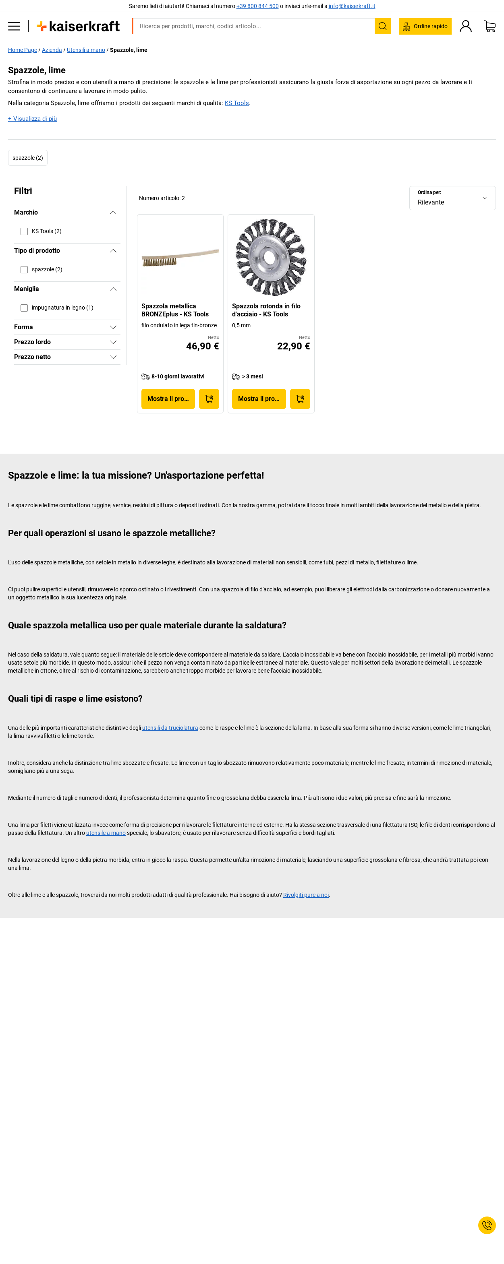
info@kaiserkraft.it (352, 6)
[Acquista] (209, 399)
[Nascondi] (113, 212)
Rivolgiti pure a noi (306, 895)
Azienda (52, 50)
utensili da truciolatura (170, 728)
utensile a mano (106, 833)
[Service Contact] (487, 1225)
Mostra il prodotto (171, 399)
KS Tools (237, 103)
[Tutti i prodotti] (14, 26)
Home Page (22, 50)
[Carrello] (490, 26)
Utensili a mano (86, 50)
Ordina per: (429, 192)
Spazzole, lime (128, 50)
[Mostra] (113, 327)
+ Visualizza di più (32, 118)
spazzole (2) (27, 158)
